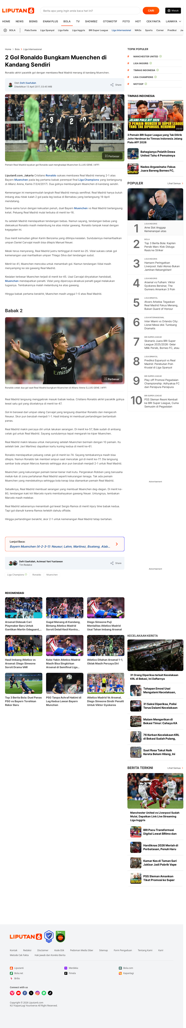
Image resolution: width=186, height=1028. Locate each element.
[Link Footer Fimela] (91, 973)
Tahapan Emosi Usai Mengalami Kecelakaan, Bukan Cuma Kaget (159, 692)
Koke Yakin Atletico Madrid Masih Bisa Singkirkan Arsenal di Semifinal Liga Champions (63, 663)
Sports (149, 30)
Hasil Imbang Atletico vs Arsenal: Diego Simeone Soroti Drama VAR (20, 663)
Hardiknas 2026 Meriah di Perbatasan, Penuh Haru (160, 847)
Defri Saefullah (28, 82)
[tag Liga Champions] (17, 575)
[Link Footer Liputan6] (26, 936)
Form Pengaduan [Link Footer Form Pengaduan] (123, 950)
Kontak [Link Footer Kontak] (13, 950)
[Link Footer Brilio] (37, 978)
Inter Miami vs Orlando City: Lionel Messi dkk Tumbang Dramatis (161, 325)
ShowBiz (91, 21)
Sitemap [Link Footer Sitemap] (103, 950)
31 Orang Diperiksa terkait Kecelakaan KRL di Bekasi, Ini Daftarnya (154, 676)
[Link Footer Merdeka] (91, 968)
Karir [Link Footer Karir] (160, 950)
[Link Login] (173, 11)
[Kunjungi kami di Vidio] (12, 993)
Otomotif (110, 21)
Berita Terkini (140, 768)
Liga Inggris (78, 30)
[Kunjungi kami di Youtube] (18, 993)
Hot (138, 21)
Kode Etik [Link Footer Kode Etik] (59, 950)
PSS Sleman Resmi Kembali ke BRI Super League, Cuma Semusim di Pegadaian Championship (161, 405)
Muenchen (21, 179)
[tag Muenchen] (52, 575)
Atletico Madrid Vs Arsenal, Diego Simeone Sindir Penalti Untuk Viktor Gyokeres (105, 701)
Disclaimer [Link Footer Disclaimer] (42, 950)
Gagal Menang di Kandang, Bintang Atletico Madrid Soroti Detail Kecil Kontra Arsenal (63, 625)
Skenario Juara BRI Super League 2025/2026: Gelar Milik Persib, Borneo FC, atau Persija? (161, 346)
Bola (67, 21)
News (20, 21)
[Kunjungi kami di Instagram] (37, 993)
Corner (160, 30)
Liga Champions (88, 179)
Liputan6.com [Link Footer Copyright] (36, 1002)
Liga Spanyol (47, 30)
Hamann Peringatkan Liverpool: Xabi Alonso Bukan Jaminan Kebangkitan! (162, 266)
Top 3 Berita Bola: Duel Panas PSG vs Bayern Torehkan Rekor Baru (23, 701)
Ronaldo (51, 175)
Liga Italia (63, 30)
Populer (135, 183)
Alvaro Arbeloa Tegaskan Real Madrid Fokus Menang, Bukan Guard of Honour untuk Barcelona (161, 307)
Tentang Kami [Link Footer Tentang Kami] (145, 950)
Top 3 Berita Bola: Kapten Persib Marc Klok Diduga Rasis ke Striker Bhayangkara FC (160, 248)
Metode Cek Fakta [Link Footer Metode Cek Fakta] (19, 955)
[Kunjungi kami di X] (31, 993)
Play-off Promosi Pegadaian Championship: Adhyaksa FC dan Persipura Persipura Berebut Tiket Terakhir (161, 385)
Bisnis (33, 21)
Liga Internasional (121, 30)
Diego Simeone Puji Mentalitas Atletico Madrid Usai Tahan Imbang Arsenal (104, 625)
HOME (6, 21)
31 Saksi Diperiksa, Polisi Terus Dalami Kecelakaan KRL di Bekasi (160, 707)
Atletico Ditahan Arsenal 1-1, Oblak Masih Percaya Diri (105, 661)
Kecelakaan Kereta (142, 635)
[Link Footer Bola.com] (146, 968)
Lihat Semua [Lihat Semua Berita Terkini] (174, 768)
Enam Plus (50, 21)
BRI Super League (98, 30)
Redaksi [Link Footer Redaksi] (27, 950)
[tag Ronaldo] (36, 575)
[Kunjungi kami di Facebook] (25, 993)
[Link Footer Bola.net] (37, 973)
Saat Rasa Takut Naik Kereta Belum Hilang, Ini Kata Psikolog (159, 754)
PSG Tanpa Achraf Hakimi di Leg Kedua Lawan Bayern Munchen (63, 701)
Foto (126, 21)
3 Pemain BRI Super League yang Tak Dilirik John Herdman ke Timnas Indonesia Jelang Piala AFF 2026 (154, 138)
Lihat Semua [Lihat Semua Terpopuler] (174, 183)
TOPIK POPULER (137, 49)
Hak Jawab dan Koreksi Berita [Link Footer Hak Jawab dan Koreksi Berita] (50, 955)
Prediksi (172, 30)
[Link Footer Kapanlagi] (146, 973)
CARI (151, 10)
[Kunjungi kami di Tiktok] (50, 993)
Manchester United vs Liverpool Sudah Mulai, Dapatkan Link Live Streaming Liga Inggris (154, 816)
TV (78, 21)
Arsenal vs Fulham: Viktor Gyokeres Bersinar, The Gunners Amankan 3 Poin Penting (159, 287)
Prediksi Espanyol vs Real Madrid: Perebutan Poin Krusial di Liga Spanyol (159, 364)
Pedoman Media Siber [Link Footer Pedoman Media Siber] (81, 950)
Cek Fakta (153, 21)
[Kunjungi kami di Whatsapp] (44, 993)
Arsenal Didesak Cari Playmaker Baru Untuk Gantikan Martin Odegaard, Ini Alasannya (22, 625)
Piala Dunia (31, 30)
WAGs (138, 30)
